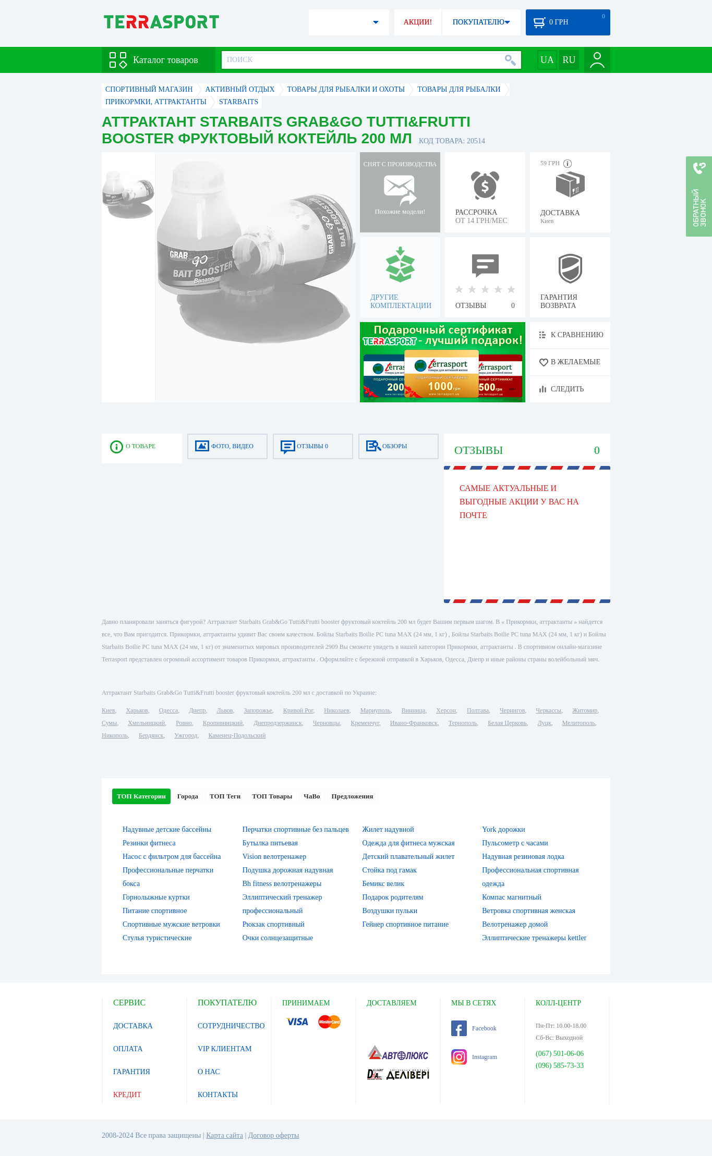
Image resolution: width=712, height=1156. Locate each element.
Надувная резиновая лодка (523, 856)
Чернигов (512, 710)
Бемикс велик (384, 884)
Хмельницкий (146, 723)
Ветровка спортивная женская (528, 911)
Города (187, 796)
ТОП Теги (225, 796)
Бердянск (151, 735)
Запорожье (258, 710)
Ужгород (185, 735)
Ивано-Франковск (414, 723)
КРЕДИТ (127, 1095)
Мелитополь (578, 723)
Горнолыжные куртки (156, 897)
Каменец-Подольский (237, 735)
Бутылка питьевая (270, 843)
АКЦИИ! (418, 22)
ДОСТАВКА (133, 1026)
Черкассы (548, 710)
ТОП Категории (141, 796)
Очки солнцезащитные (278, 938)
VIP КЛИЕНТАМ (225, 1049)
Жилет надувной (388, 829)
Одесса (168, 710)
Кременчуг (365, 723)
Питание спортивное (155, 911)
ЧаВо (312, 796)
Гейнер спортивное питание (406, 924)
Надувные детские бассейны (167, 829)
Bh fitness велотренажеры (282, 884)
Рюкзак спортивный (274, 924)
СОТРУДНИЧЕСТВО (231, 1026)
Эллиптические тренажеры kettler (534, 938)
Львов (225, 710)
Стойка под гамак (390, 870)
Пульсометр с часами (515, 843)
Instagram (474, 1057)
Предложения (352, 796)
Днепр (197, 710)
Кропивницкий (223, 723)
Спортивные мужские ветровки (171, 924)
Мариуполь (375, 710)
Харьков (137, 710)
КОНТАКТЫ (218, 1095)
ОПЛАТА (128, 1049)
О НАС (209, 1072)
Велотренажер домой (515, 924)
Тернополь (463, 723)
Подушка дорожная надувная (288, 870)
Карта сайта (224, 1135)
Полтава (478, 710)
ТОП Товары (272, 796)
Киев (108, 710)
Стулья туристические (157, 938)
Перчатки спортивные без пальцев (296, 829)
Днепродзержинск (278, 723)
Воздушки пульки (390, 911)
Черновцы (326, 723)
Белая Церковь (507, 723)
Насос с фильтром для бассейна (172, 856)
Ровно (183, 723)
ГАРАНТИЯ (131, 1072)
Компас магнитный (511, 897)
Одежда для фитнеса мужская (409, 843)
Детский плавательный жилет (409, 856)
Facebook (474, 1028)
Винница (413, 710)
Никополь (115, 735)
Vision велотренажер (274, 856)
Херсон (446, 710)
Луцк (544, 723)
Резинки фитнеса (149, 843)
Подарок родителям (393, 897)
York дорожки (503, 829)
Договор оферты (273, 1135)
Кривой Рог (298, 710)
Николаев (336, 710)
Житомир (584, 710)
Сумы (109, 723)
